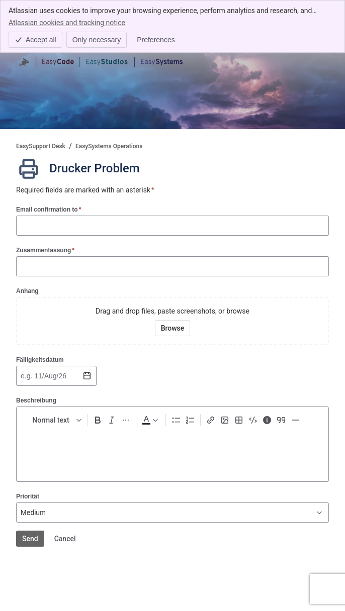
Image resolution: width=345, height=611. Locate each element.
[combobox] (22, 376)
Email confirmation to (48, 209)
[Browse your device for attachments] (173, 328)
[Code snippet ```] (253, 420)
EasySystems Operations (109, 146)
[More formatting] (126, 420)
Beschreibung (36, 400)
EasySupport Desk (40, 146)
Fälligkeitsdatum (40, 359)
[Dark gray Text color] (149, 420)
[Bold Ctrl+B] (98, 420)
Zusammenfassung (45, 250)
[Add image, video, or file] (225, 420)
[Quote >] (281, 420)
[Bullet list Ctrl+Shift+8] (176, 420)
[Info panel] (267, 420)
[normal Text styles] (55, 420)
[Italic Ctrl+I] (112, 420)
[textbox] (172, 451)
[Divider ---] (295, 420)
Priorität (27, 496)
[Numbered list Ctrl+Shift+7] (190, 420)
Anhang (27, 290)
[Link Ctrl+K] (211, 420)
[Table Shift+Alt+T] (239, 420)
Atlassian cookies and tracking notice (67, 22)
